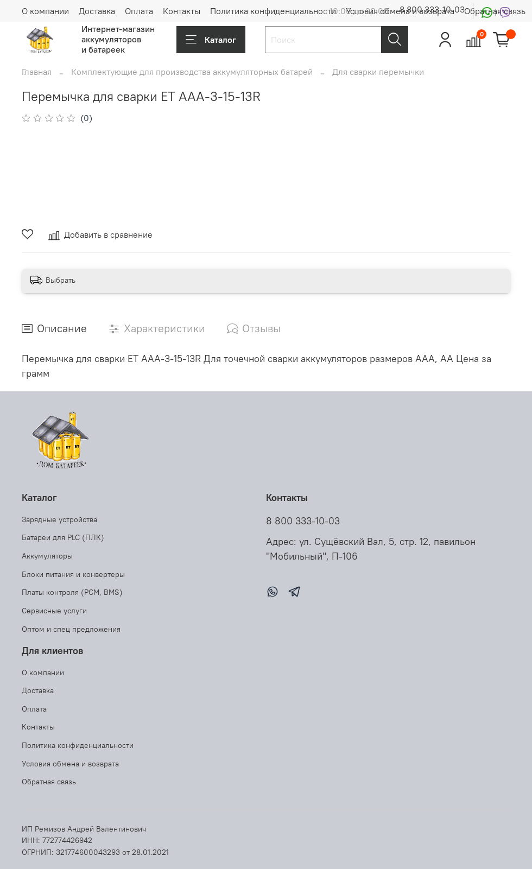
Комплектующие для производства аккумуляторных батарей (192, 71)
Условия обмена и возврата (70, 764)
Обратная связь (49, 781)
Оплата (139, 10)
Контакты (181, 10)
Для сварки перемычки (378, 71)
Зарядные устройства (59, 519)
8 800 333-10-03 (432, 9)
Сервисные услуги (54, 611)
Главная (37, 71)
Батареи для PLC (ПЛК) (63, 537)
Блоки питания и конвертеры (73, 574)
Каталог (211, 39)
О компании (45, 10)
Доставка (97, 10)
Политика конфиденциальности (273, 10)
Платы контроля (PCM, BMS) (72, 592)
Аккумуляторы (47, 556)
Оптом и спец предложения (71, 629)
